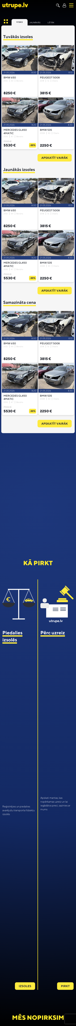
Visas (19, 22)
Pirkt (65, 986)
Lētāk (51, 22)
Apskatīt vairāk (54, 157)
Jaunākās (34, 22)
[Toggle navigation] (71, 5)
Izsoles (25, 986)
